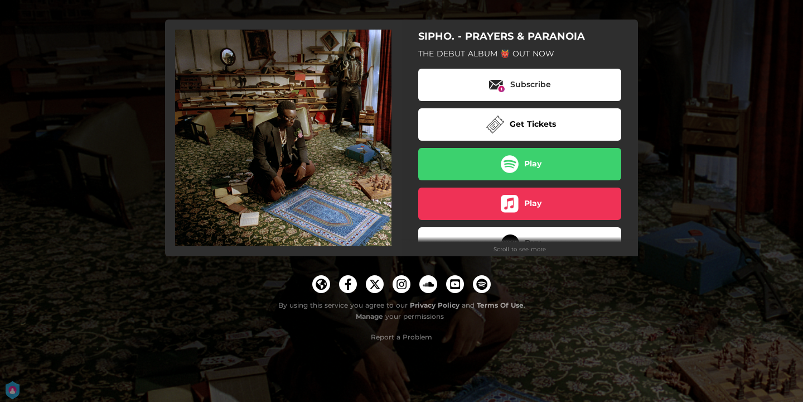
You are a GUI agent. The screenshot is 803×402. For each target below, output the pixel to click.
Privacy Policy (434, 305)
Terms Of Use (500, 305)
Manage (369, 316)
